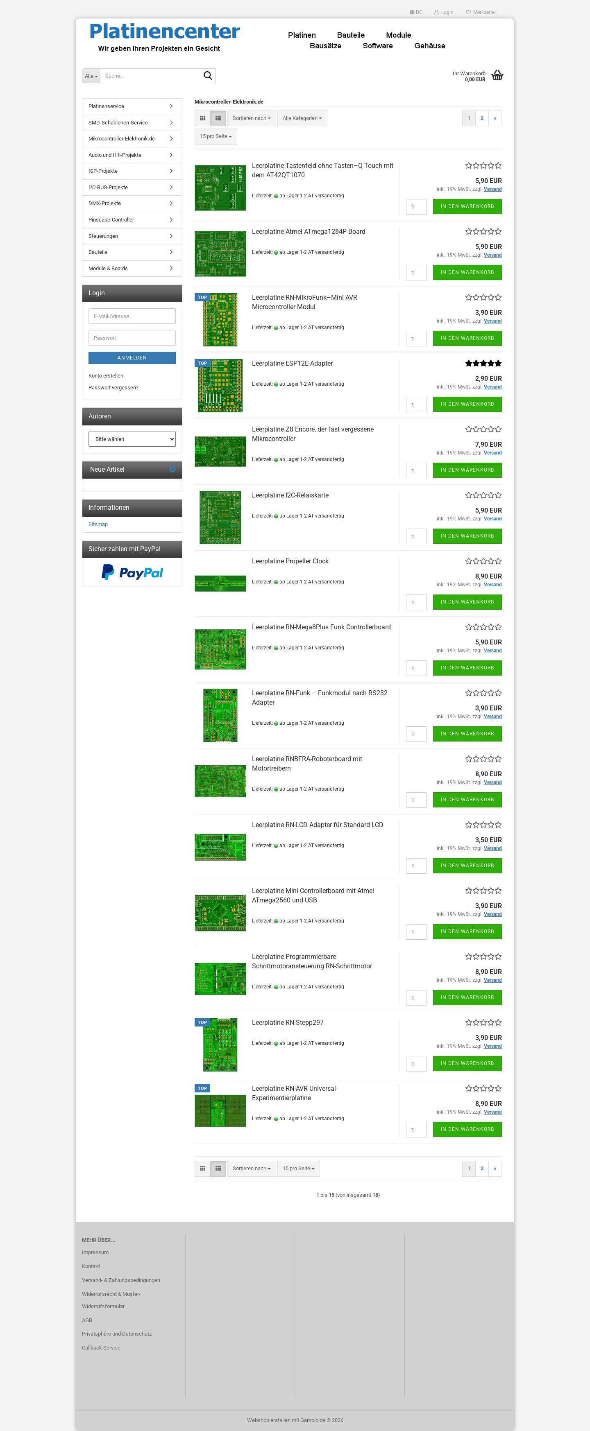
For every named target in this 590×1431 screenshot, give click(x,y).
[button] (416, 12)
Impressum (95, 1252)
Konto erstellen (105, 376)
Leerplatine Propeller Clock (290, 561)
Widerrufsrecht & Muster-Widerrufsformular (111, 1300)
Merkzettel (481, 12)
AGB (87, 1320)
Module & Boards (108, 268)
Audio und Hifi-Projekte (114, 155)
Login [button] (444, 12)
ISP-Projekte (103, 171)
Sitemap (98, 524)
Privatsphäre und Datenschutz (117, 1334)
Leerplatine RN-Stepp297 (288, 1022)
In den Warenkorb (467, 206)
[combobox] (251, 119)
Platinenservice (106, 106)
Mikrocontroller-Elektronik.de (121, 139)
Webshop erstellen (268, 1420)
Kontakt (91, 1266)
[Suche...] (91, 75)
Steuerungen (103, 236)
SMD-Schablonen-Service (118, 123)
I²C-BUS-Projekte (108, 187)
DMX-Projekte (104, 203)
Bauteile (97, 252)
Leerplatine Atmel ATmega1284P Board (308, 231)
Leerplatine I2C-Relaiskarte (290, 495)
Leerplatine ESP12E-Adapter (292, 363)
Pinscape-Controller (111, 220)
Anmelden (132, 358)
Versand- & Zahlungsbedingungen (121, 1280)
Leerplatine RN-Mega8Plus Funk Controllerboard (321, 627)
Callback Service (101, 1348)
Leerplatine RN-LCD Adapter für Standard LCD (318, 825)
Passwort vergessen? (113, 387)
